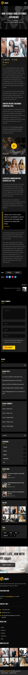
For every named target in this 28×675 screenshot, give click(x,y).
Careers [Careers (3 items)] (5, 532)
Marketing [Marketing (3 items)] (6, 535)
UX (8, 62)
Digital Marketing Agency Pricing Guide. (12, 380)
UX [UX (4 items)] (14, 535)
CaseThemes (7, 671)
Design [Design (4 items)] (11, 532)
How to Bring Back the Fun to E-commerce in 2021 (13, 392)
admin (16, 59)
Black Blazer (10, 426)
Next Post (24, 285)
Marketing (14, 459)
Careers (14, 447)
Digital (17, 272)
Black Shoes (10, 417)
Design (16, 20)
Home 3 (9, 20)
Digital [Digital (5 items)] (16, 532)
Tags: (2, 272)
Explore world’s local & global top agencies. (13, 384)
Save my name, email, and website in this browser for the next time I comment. (13, 341)
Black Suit (9, 408)
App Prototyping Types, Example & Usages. (13, 388)
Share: (2, 277)
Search (3, 359)
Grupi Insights (9, 596)
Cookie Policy (12, 673)
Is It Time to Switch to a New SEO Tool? (12, 376)
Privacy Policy (4, 673)
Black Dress (10, 422)
